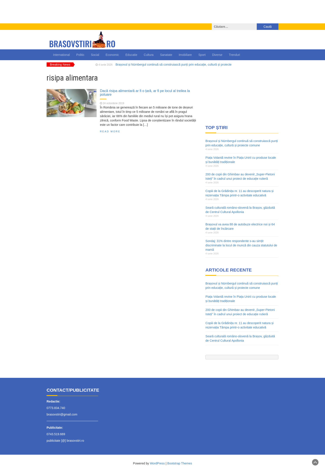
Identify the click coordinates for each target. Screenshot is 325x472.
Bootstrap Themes (179, 463)
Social (95, 55)
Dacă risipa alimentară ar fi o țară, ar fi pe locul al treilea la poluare (145, 93)
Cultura (149, 55)
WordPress (157, 463)
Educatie (131, 55)
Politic (80, 55)
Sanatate (166, 55)
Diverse (217, 55)
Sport (201, 55)
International (61, 55)
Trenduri (234, 55)
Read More (110, 131)
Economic (112, 55)
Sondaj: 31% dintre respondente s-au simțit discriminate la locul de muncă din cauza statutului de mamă (241, 245)
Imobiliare (185, 55)
